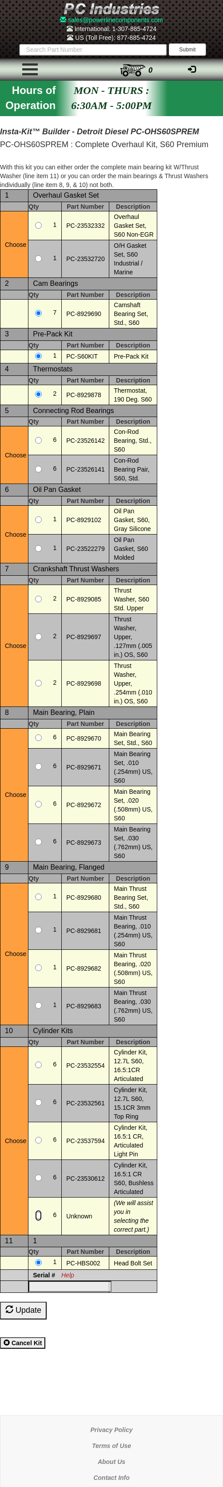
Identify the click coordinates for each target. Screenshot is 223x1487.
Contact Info (111, 1477)
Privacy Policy (112, 1429)
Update (23, 1310)
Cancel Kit (23, 1342)
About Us (111, 1461)
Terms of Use (111, 1445)
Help (67, 1275)
